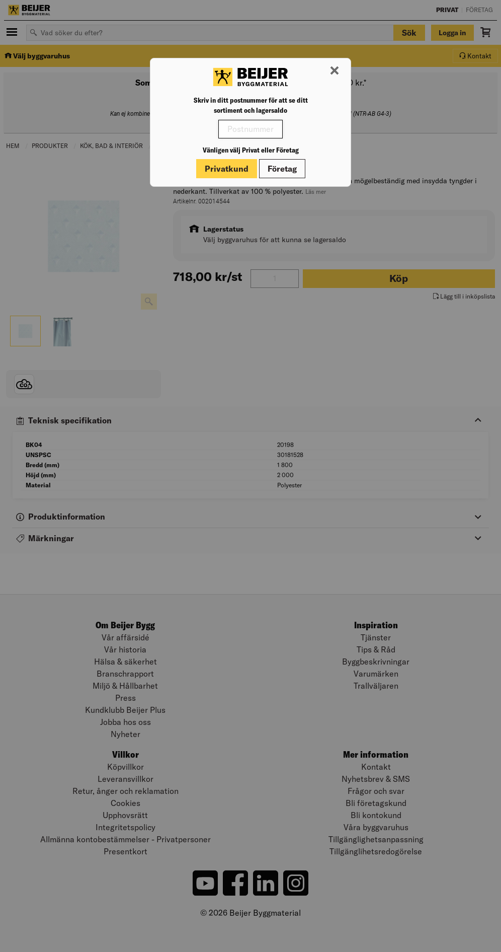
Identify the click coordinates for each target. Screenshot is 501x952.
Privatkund (226, 169)
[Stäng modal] (334, 71)
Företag (282, 169)
